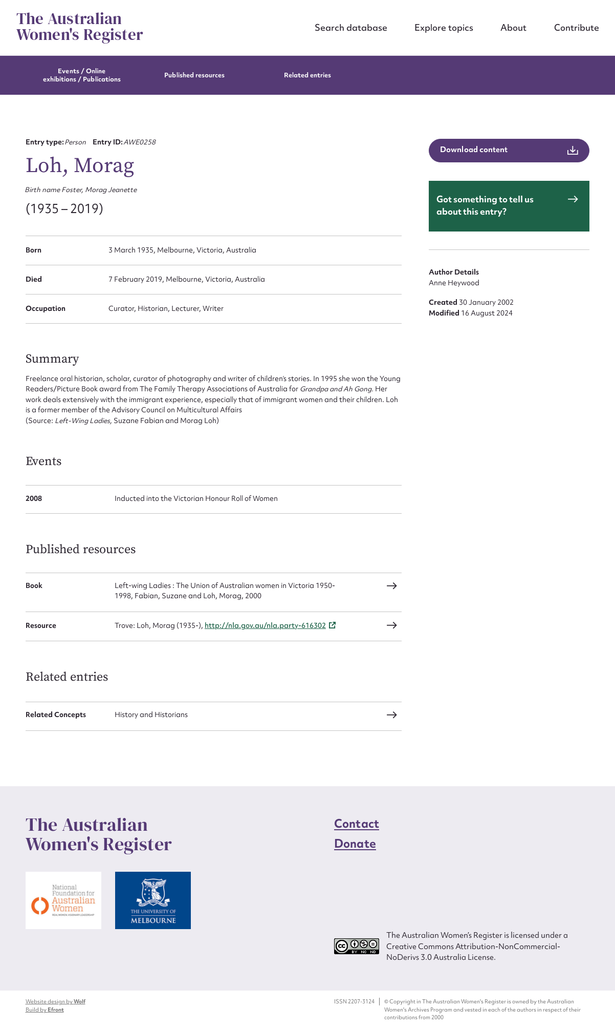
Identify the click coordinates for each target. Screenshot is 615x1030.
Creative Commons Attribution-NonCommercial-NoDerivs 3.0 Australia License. (473, 952)
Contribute (576, 27)
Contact (356, 823)
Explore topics (443, 27)
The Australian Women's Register (80, 27)
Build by (45, 1009)
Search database (351, 27)
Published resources (194, 75)
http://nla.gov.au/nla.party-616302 (265, 625)
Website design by (55, 1001)
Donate (355, 843)
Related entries (308, 75)
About (513, 27)
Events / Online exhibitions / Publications (82, 75)
